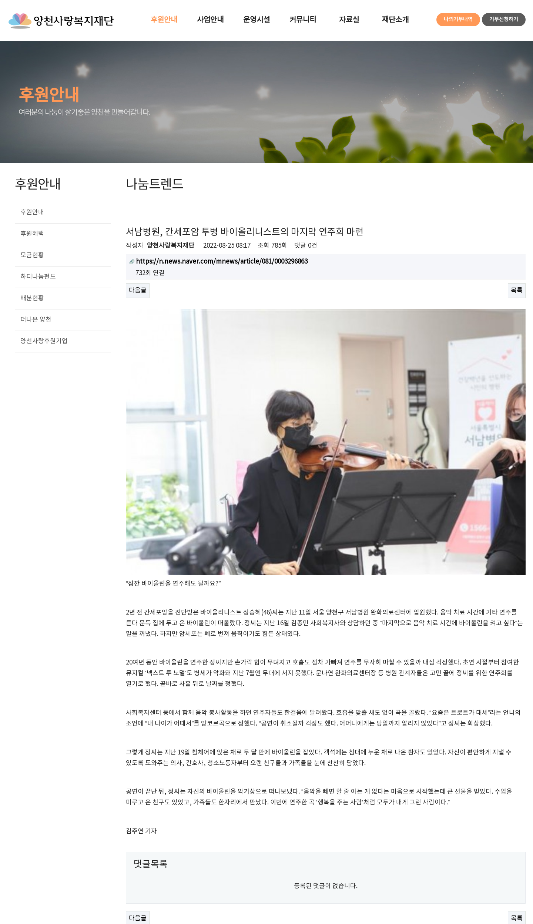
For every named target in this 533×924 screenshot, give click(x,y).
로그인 (391, 870)
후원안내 (164, 20)
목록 (517, 290)
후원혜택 (32, 234)
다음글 (138, 290)
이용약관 (17, 870)
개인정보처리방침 (64, 870)
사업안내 (210, 20)
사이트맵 (441, 870)
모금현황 (32, 255)
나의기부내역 (458, 20)
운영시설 (256, 20)
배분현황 (32, 298)
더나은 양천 (35, 320)
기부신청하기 (503, 20)
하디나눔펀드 (38, 277)
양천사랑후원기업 (44, 341)
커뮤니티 (302, 20)
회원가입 (415, 870)
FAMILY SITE (493, 870)
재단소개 (395, 20)
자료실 (349, 20)
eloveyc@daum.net (141, 899)
